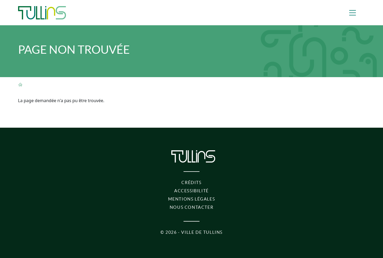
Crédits (191, 182)
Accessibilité (191, 190)
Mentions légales (191, 199)
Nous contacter (191, 207)
